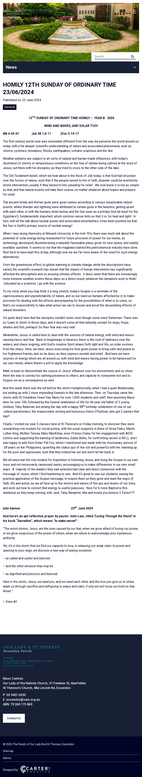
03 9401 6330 (16, 695)
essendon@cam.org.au (23, 699)
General (9, 107)
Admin (7, 758)
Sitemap (8, 751)
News (11, 67)
